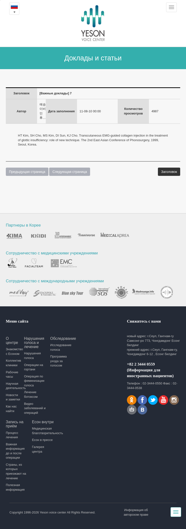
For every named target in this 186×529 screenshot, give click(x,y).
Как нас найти (11, 409)
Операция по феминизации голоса (34, 380)
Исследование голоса (60, 347)
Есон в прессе (42, 440)
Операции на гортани (33, 367)
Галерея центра (38, 449)
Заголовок (169, 172)
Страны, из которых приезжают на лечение (16, 471)
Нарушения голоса (32, 355)
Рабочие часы (12, 374)
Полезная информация (15, 487)
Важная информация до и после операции (15, 451)
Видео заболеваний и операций (35, 408)
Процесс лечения (12, 435)
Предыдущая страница (27, 172)
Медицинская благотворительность (43, 431)
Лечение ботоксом (31, 394)
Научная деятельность (13, 386)
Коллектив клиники (13, 363)
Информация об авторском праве (136, 512)
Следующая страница (69, 172)
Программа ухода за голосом (58, 361)
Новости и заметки (13, 397)
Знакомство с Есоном (13, 351)
